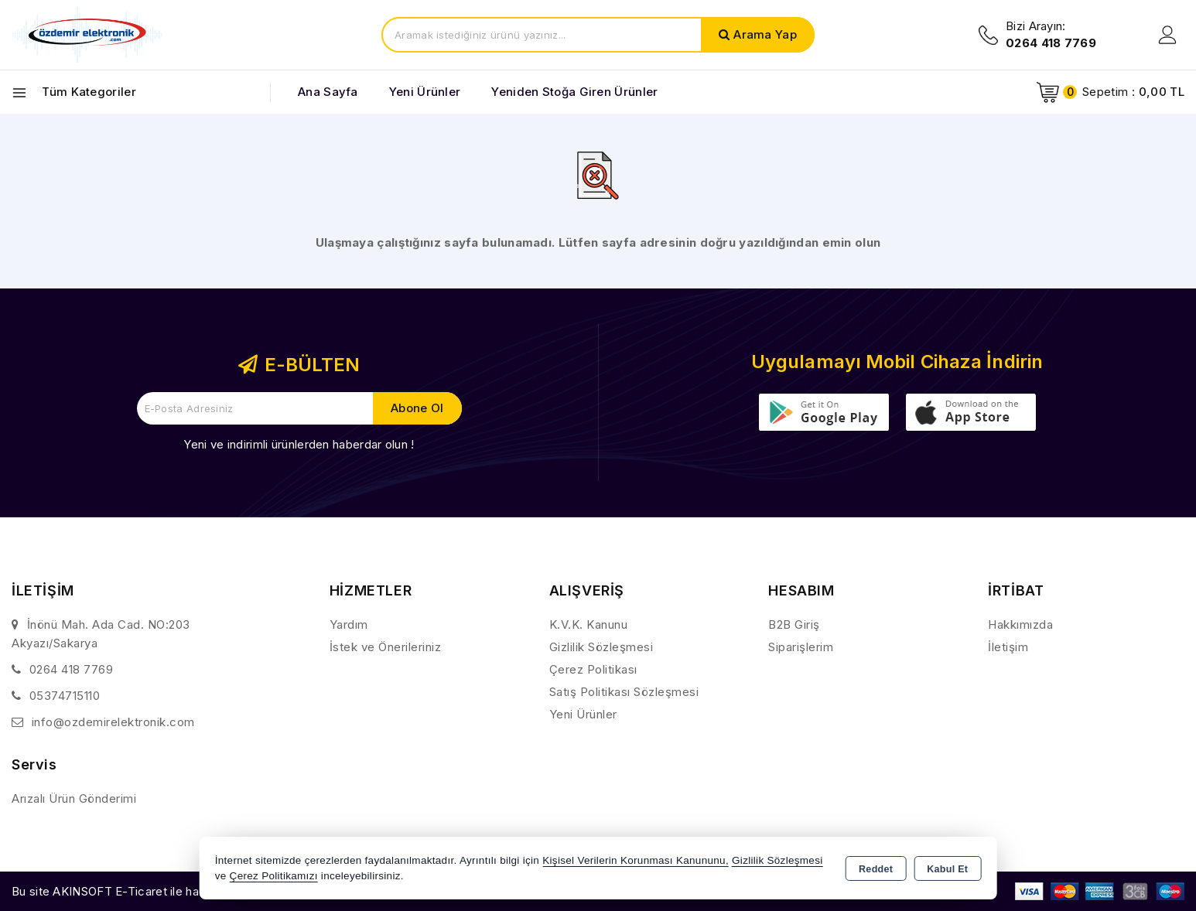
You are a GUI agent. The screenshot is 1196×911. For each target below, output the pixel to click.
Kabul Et (947, 869)
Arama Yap (765, 34)
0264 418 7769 (71, 669)
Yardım (349, 624)
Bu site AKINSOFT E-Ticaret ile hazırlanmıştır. (136, 891)
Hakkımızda (1020, 624)
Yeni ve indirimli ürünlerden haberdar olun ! (298, 444)
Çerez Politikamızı (274, 876)
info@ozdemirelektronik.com (113, 722)
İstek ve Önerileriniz (386, 647)
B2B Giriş (794, 624)
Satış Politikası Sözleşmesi (624, 691)
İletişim (1008, 647)
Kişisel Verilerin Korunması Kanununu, (635, 860)
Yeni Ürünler (583, 714)
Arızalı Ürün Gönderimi (74, 798)
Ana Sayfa (328, 91)
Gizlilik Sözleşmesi (601, 647)
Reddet (876, 869)
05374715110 (65, 695)
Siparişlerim (800, 647)
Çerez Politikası (593, 669)
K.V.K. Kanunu (588, 624)
